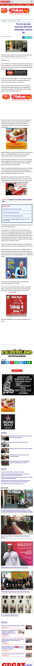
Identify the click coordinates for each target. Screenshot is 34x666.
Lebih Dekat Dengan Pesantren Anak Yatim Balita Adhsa (15, 591)
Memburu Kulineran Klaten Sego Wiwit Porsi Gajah (21, 448)
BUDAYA (2, 4)
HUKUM (7, 4)
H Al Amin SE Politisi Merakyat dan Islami (13, 215)
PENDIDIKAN (28, 4)
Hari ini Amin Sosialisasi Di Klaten (11, 212)
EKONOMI (13, 4)
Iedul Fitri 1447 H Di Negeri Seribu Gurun (19, 442)
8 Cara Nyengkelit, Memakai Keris (9, 615)
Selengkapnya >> (5, 627)
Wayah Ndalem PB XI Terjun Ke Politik (12, 209)
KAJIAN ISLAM (20, 4)
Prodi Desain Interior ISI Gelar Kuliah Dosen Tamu (12, 483)
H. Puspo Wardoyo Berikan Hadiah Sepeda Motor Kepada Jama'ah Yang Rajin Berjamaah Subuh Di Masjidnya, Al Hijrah (16, 511)
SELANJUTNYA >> (17, 370)
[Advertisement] (17, 656)
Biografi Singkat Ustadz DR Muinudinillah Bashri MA (14, 567)
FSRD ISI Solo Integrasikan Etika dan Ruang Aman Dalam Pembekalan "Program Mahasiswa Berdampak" (13, 640)
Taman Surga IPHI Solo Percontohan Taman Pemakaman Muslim (15, 536)
